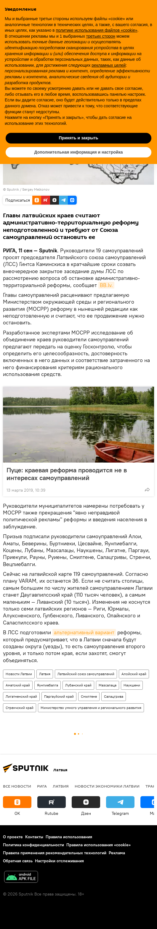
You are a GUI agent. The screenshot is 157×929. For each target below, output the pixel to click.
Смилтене (89, 696)
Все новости (17, 786)
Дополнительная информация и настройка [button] (78, 152)
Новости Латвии (19, 674)
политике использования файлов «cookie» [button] (96, 30)
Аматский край (18, 685)
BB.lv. (106, 285)
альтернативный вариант (84, 632)
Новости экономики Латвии (107, 786)
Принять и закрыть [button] (78, 138)
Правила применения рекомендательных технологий (54, 852)
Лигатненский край (21, 696)
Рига (42, 786)
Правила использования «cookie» (98, 844)
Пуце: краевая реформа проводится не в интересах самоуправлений (67, 474)
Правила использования (69, 836)
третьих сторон (100, 36)
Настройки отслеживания (59, 860)
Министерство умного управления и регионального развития (91, 707)
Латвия (44, 674)
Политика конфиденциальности (33, 844)
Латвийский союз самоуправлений (85, 674)
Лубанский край (78, 685)
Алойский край (133, 674)
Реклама (117, 852)
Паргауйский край (59, 696)
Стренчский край (19, 707)
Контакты (34, 836)
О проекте (13, 836)
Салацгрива (113, 696)
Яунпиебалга (47, 685)
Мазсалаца (107, 685)
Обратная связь (18, 860)
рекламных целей (109, 65)
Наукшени (132, 685)
